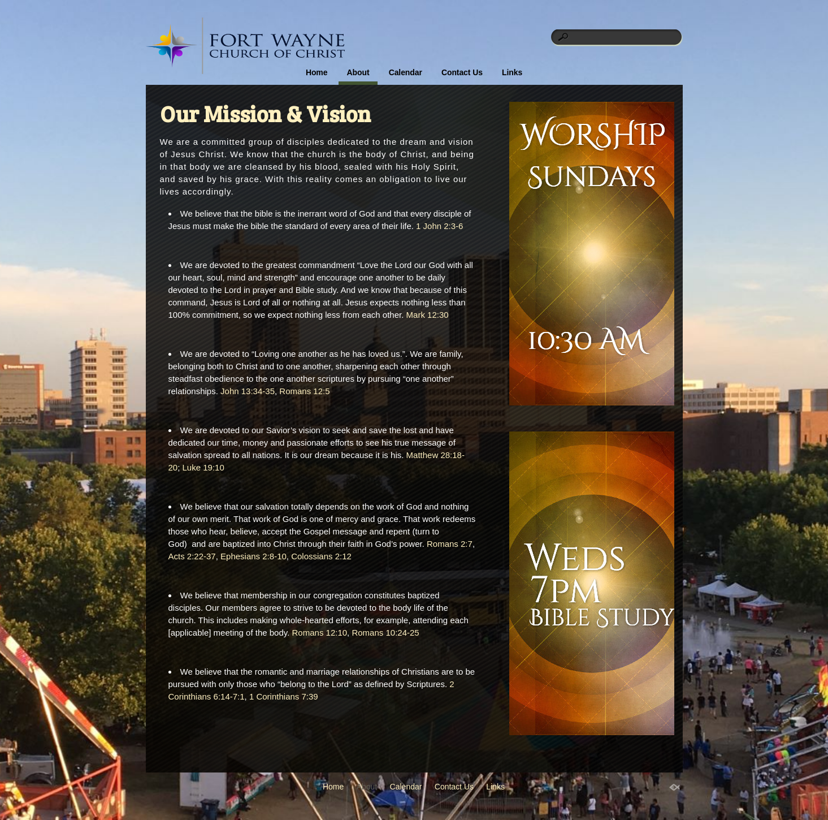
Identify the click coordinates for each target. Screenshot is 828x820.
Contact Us (462, 72)
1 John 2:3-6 (439, 226)
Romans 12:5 (304, 391)
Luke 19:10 (203, 467)
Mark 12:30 (427, 315)
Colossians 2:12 (321, 556)
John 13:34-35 (247, 391)
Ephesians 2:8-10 (253, 556)
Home (317, 72)
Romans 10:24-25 (385, 632)
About (358, 72)
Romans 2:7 (449, 544)
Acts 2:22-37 (192, 556)
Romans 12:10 (320, 632)
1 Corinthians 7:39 (283, 696)
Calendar (405, 72)
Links (512, 72)
